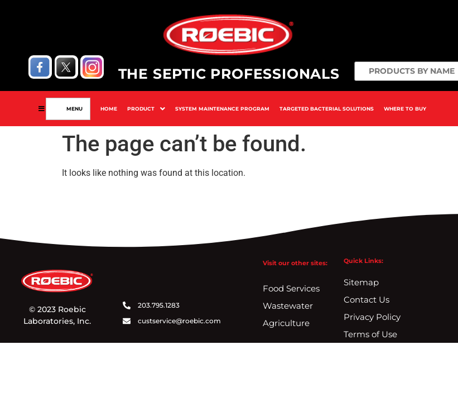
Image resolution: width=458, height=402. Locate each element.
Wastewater (288, 305)
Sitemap (361, 282)
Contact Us (366, 299)
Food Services (291, 288)
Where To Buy (405, 109)
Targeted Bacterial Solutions (326, 109)
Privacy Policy (372, 317)
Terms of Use (370, 334)
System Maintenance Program (222, 109)
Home (108, 109)
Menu (72, 109)
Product (146, 109)
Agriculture (286, 323)
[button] (146, 109)
